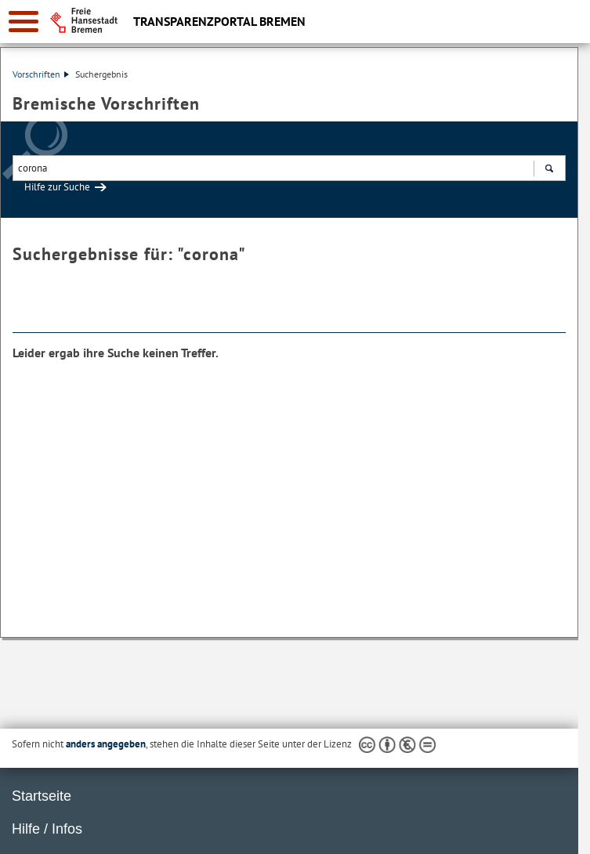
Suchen (549, 170)
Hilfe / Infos (47, 829)
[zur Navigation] (23, 21)
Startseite (41, 796)
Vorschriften (41, 74)
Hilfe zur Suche (57, 187)
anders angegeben (106, 744)
